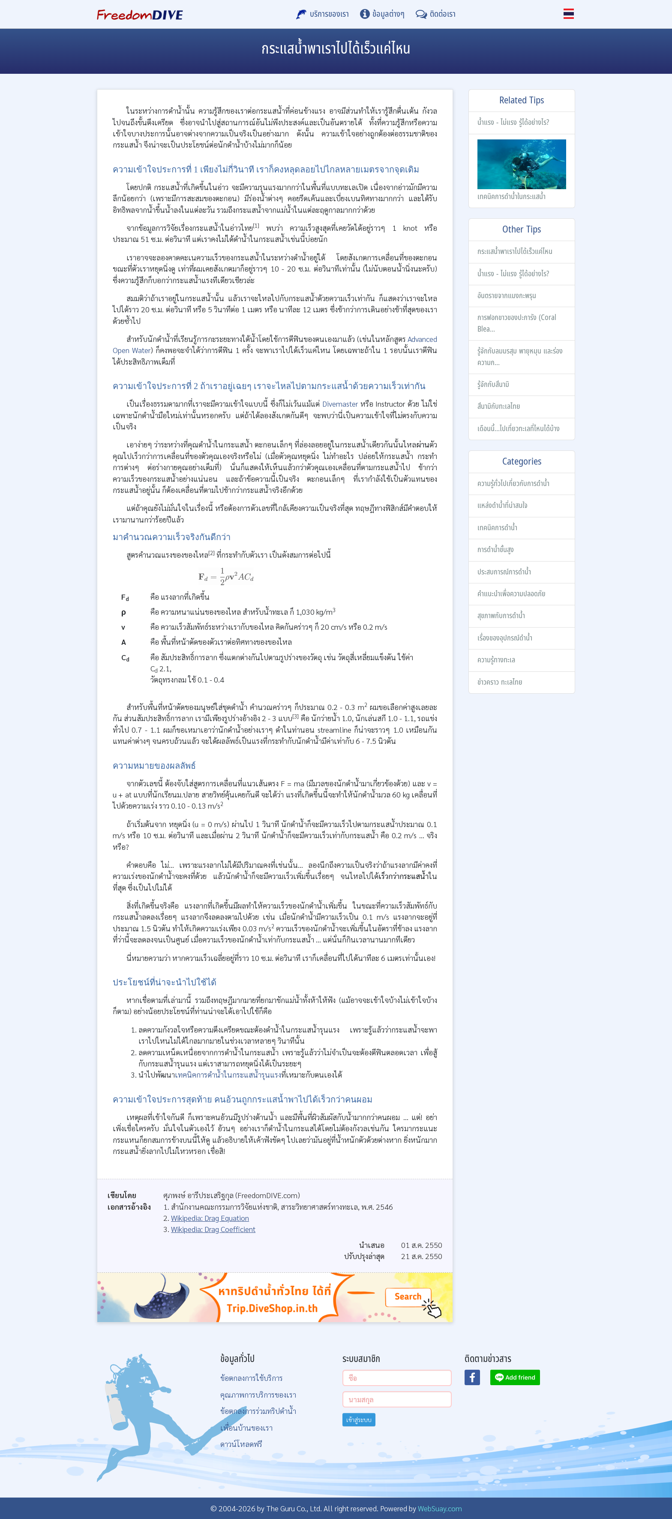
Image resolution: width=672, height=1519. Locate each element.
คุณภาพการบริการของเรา (258, 1394)
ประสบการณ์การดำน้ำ (504, 572)
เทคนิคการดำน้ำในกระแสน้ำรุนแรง (228, 1074)
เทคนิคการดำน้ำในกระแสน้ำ (521, 170)
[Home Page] (140, 14)
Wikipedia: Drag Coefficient (213, 1229)
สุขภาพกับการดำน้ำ (501, 616)
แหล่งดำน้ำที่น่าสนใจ (502, 505)
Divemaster (340, 403)
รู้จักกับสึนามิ (493, 384)
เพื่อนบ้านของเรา (246, 1427)
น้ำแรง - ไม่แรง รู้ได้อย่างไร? (513, 122)
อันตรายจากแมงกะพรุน (506, 296)
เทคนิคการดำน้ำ (497, 528)
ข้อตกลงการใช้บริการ (251, 1378)
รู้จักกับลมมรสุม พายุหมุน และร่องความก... (520, 356)
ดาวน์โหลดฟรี (241, 1444)
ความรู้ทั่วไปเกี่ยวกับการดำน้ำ (513, 483)
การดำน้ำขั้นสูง (495, 550)
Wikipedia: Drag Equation (210, 1218)
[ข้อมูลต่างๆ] (382, 14)
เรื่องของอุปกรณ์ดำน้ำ (504, 638)
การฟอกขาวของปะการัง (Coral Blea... (516, 323)
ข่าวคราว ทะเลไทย (499, 682)
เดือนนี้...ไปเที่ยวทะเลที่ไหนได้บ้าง (518, 429)
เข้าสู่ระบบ (359, 1419)
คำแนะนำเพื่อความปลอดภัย (511, 594)
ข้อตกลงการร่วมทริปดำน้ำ (258, 1411)
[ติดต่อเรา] (435, 14)
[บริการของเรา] (322, 14)
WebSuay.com (440, 1508)
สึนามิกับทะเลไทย (498, 406)
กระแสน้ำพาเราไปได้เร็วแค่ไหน (514, 251)
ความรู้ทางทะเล (496, 660)
